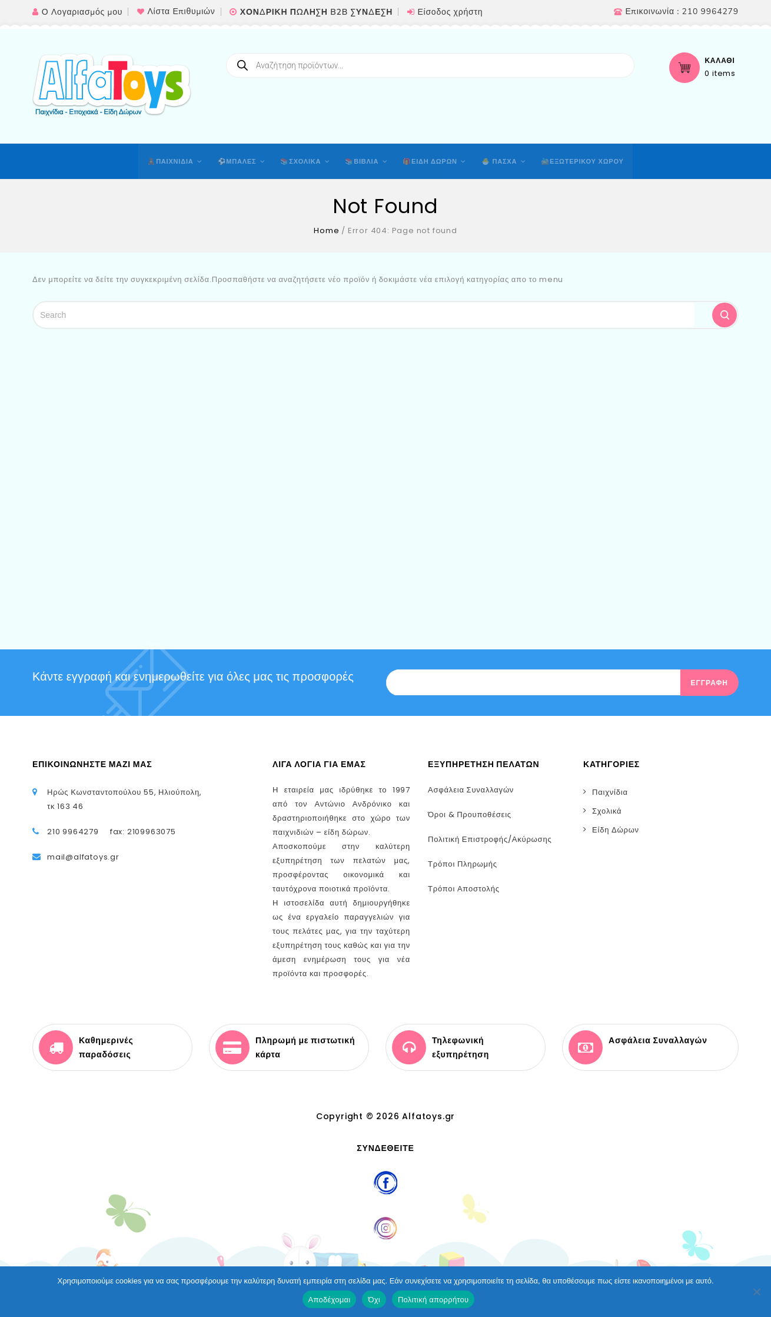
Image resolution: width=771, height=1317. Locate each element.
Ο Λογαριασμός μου (82, 12)
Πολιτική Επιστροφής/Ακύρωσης (490, 839)
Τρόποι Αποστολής (464, 888)
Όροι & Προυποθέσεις (469, 814)
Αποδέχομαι (329, 1299)
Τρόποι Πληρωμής (462, 864)
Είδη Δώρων (615, 829)
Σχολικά (607, 811)
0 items (720, 73)
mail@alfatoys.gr (83, 856)
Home (326, 230)
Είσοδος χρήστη (450, 12)
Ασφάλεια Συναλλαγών (471, 789)
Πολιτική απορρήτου (433, 1299)
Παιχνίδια (610, 792)
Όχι (374, 1299)
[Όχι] (756, 1292)
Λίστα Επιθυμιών (181, 11)
